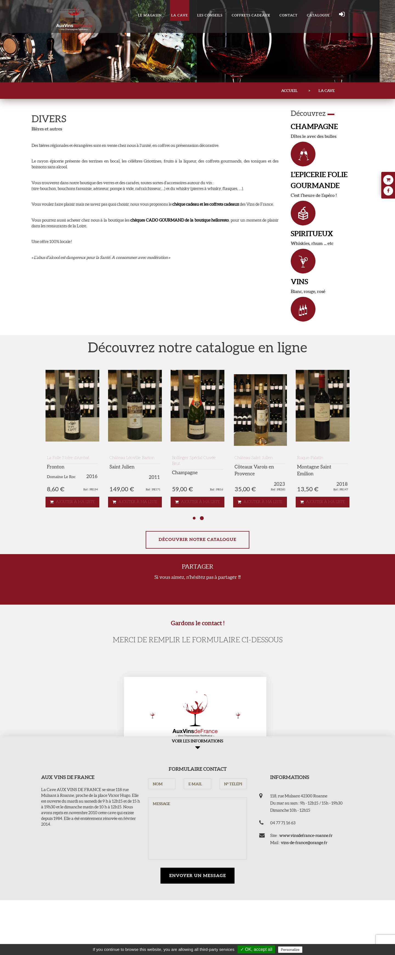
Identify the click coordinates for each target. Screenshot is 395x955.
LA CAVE (179, 15)
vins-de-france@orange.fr (304, 842)
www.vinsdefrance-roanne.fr (305, 835)
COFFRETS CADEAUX (251, 15)
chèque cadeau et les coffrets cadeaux (205, 204)
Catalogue (318, 15)
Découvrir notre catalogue (197, 539)
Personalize (290, 950)
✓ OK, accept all (256, 949)
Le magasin (150, 15)
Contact (289, 15)
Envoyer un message (197, 875)
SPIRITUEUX (312, 234)
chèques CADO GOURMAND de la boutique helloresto (179, 220)
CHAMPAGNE (314, 126)
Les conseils (209, 15)
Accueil (289, 90)
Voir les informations (197, 745)
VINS (299, 282)
